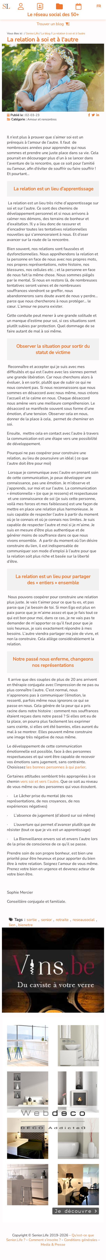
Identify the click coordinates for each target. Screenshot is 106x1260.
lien (12, 925)
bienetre (25, 925)
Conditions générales (80, 1240)
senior (46, 919)
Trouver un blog (53, 24)
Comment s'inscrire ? (45, 1240)
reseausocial (84, 919)
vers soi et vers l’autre (39, 781)
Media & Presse (53, 1244)
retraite (62, 919)
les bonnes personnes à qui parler (55, 767)
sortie (32, 919)
